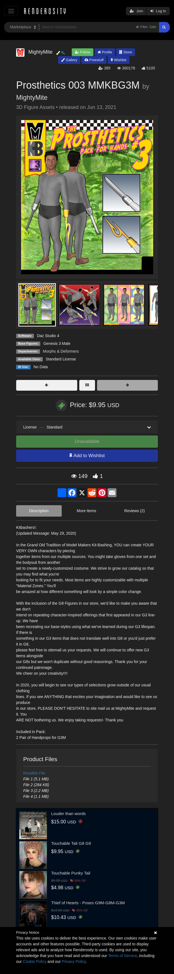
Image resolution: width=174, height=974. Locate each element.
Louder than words (68, 813)
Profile (105, 52)
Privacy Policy (74, 961)
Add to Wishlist (87, 455)
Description (39, 511)
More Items (86, 511)
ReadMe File (34, 773)
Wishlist (118, 60)
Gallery (69, 60)
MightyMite (32, 97)
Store (125, 52)
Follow (82, 52)
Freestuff (94, 60)
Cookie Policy (34, 961)
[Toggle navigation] (11, 11)
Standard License (61, 359)
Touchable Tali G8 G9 (71, 843)
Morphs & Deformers (61, 351)
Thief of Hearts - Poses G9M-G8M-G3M (88, 902)
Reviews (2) (134, 511)
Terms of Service (122, 955)
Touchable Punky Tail (70, 873)
